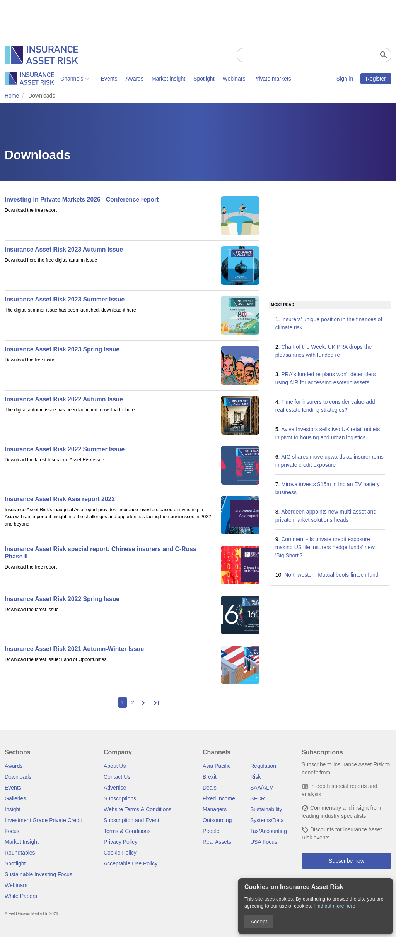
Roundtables (20, 853)
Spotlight (148, 78)
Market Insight (22, 842)
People (211, 831)
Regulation (263, 766)
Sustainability (266, 809)
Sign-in (344, 78)
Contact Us (117, 777)
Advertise (115, 788)
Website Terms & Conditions (137, 809)
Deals (210, 788)
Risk (255, 777)
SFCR (257, 798)
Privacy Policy (120, 842)
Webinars (178, 78)
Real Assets (217, 842)
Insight (12, 809)
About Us (115, 766)
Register (376, 78)
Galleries (15, 798)
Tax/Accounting (268, 831)
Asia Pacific (216, 766)
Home (12, 96)
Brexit (210, 777)
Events (53, 78)
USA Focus (263, 842)
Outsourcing (217, 820)
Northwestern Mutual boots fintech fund (331, 575)
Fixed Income (219, 798)
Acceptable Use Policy (130, 863)
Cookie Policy (120, 853)
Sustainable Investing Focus (38, 874)
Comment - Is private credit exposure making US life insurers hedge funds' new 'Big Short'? (325, 547)
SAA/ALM (262, 788)
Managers (215, 809)
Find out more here (334, 906)
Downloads (18, 777)
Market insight (113, 78)
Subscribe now (346, 861)
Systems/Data (267, 820)
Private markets (216, 78)
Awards (78, 78)
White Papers (21, 896)
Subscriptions (120, 798)
